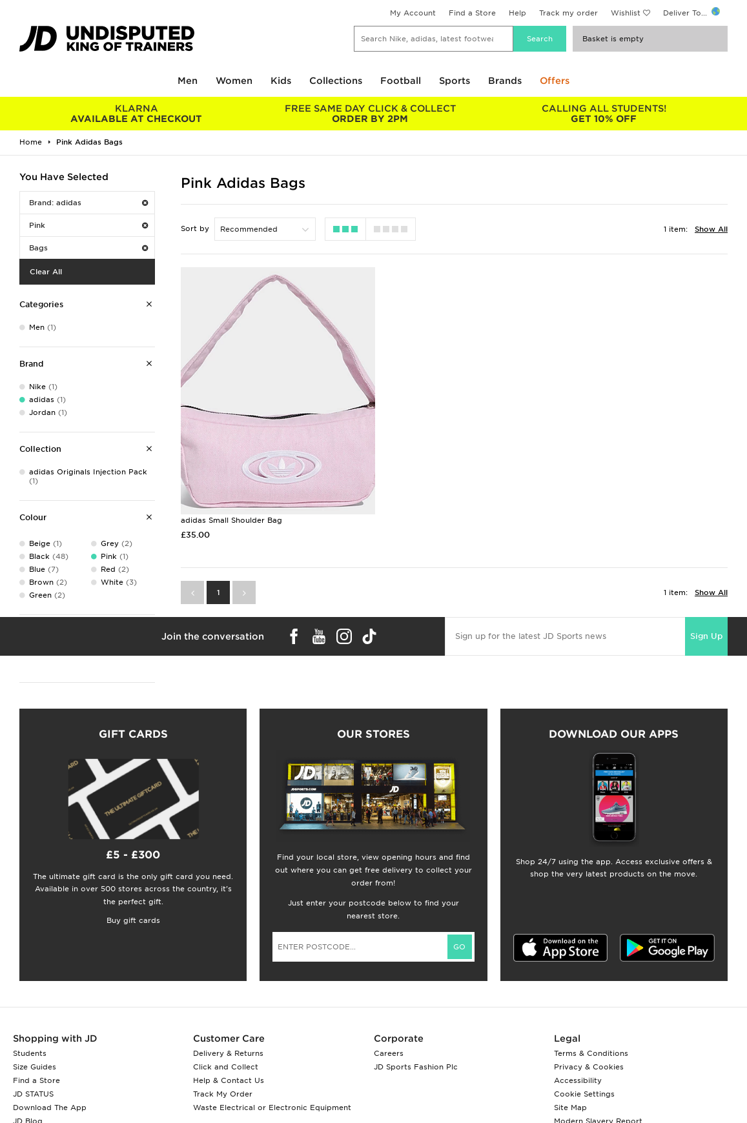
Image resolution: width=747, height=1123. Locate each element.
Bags (88, 247)
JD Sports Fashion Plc (416, 1066)
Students (29, 1053)
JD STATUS (33, 1093)
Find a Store (472, 12)
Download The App (50, 1107)
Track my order (568, 12)
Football (400, 81)
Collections (335, 81)
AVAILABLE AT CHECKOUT (136, 113)
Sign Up (706, 609)
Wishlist (625, 12)
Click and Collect (225, 1066)
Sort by (195, 228)
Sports (454, 81)
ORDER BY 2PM (370, 113)
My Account (413, 12)
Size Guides (34, 1066)
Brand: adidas (88, 202)
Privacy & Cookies (589, 1066)
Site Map (570, 1107)
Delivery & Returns (228, 1053)
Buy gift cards (133, 920)
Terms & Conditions (591, 1053)
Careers (389, 1053)
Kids (281, 81)
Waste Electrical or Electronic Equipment (272, 1107)
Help (517, 12)
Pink (88, 225)
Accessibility (578, 1080)
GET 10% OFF (604, 113)
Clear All (46, 271)
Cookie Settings (584, 1093)
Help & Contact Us (228, 1080)
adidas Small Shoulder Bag (231, 494)
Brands (505, 81)
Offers (554, 81)
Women (234, 81)
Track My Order (222, 1093)
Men (188, 81)
